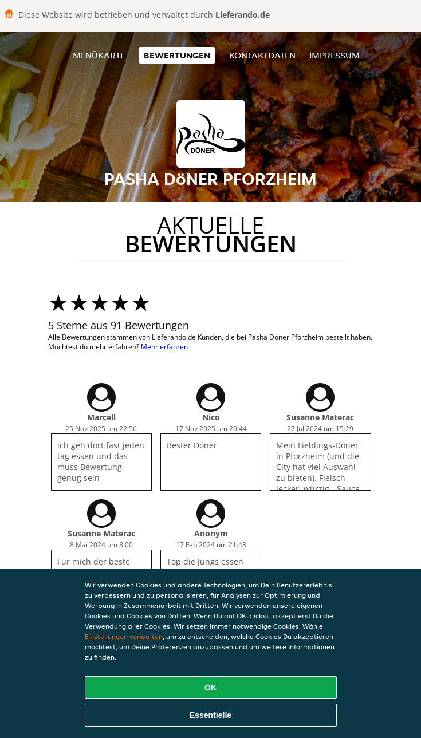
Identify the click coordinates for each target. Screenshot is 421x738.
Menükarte (99, 55)
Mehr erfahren (164, 347)
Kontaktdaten (262, 55)
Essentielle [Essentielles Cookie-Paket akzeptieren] (210, 715)
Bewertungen (177, 55)
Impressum (334, 55)
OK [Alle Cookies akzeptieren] (210, 687)
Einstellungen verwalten (124, 636)
